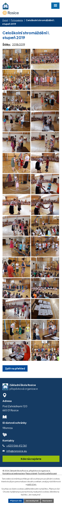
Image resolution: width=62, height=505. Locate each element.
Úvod (5, 20)
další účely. (32, 484)
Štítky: (7, 44)
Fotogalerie (17, 20)
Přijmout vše (16, 501)
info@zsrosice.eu (16, 463)
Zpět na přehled (15, 381)
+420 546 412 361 (16, 458)
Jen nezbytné (32, 501)
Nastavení (47, 501)
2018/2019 (18, 44)
